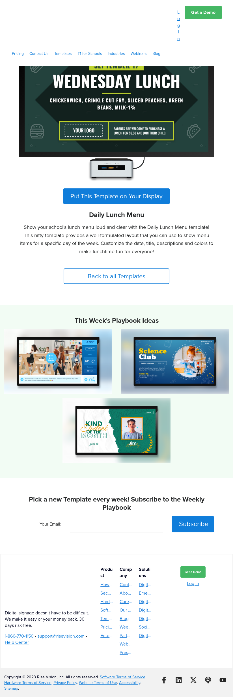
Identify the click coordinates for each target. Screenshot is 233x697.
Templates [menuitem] (63, 25)
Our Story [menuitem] (126, 610)
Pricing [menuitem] (18, 25)
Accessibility (129, 683)
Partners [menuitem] (126, 635)
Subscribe (194, 524)
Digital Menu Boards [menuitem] (145, 584)
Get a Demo (203, 12)
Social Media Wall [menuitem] (145, 627)
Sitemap (11, 688)
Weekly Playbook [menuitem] (126, 627)
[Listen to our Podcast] (208, 680)
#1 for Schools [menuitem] (89, 25)
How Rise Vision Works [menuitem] (106, 584)
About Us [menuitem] (126, 593)
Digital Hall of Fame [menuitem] (145, 618)
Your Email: (50, 524)
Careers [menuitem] (126, 601)
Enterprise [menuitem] (106, 635)
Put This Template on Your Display (116, 196)
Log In (178, 25)
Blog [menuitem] (156, 25)
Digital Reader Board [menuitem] (145, 635)
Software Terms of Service (122, 677)
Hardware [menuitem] (106, 601)
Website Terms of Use (98, 683)
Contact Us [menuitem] (39, 25)
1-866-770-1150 (19, 611)
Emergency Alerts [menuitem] (145, 593)
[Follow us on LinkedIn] (178, 680)
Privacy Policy (65, 683)
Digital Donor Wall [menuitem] (145, 610)
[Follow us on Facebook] (164, 680)
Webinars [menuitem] (139, 25)
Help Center (17, 617)
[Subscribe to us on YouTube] (222, 680)
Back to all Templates (117, 276)
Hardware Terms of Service (27, 683)
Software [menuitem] (106, 610)
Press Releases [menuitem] (126, 652)
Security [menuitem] (106, 593)
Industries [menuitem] (116, 25)
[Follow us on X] (193, 680)
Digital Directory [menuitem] (145, 601)
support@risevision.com (61, 611)
